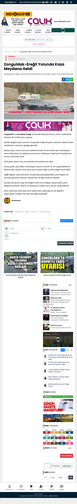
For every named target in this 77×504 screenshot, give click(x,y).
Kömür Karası (56, 325)
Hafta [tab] (67, 350)
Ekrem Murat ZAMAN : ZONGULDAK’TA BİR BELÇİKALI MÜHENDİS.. (55, 320)
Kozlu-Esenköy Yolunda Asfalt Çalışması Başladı (56, 378)
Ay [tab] (71, 350)
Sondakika (21, 487)
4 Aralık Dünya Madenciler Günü (60, 328)
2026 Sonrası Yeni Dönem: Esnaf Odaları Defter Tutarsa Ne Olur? (60, 293)
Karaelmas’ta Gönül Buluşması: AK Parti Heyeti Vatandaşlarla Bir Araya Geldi (58, 357)
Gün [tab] (62, 350)
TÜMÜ (69, 285)
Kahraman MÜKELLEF (59, 290)
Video (31, 487)
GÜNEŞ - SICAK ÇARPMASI (58, 312)
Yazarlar (41, 487)
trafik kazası (45, 212)
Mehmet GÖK (56, 298)
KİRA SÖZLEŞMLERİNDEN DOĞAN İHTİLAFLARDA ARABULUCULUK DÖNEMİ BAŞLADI (56, 302)
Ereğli (28, 134)
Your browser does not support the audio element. (38, 39)
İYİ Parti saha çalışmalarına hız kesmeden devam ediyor (56, 363)
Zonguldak (8, 134)
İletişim (61, 487)
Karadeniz (21, 134)
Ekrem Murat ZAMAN (59, 316)
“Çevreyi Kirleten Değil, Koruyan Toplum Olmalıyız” (56, 371)
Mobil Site (9, 487)
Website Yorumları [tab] (66, 221)
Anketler (51, 487)
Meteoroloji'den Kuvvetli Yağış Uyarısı (56, 385)
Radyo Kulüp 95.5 (38, 44)
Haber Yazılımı (53, 496)
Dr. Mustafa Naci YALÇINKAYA (57, 308)
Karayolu (35, 212)
